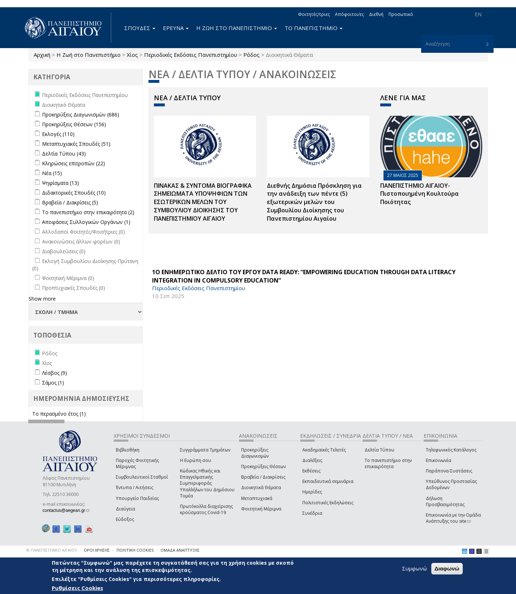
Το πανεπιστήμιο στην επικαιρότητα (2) (88, 212)
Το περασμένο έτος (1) (59, 413)
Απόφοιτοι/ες (349, 14)
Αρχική (42, 54)
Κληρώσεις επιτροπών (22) (73, 163)
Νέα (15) (52, 173)
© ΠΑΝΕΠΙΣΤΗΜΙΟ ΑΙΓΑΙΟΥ (51, 550)
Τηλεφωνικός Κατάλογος (451, 450)
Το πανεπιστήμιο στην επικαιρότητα (388, 463)
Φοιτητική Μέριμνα (261, 509)
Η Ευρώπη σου (195, 460)
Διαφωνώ (447, 568)
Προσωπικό (401, 14)
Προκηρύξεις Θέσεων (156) (74, 124)
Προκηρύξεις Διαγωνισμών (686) (80, 114)
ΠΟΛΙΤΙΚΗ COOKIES (135, 550)
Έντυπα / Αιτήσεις (134, 487)
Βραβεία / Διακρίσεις (263, 477)
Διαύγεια (125, 509)
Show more (42, 298)
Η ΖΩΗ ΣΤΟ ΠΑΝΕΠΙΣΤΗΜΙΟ (236, 27)
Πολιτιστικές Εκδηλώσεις (327, 503)
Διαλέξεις (312, 460)
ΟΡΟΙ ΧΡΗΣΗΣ (97, 550)
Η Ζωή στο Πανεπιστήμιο (88, 54)
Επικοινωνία (438, 460)
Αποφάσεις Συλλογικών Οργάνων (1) (86, 221)
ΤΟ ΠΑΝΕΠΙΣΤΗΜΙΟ (314, 27)
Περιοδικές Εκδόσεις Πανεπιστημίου (190, 54)
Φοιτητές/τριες (314, 14)
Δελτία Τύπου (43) (64, 153)
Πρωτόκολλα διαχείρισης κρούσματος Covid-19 (206, 509)
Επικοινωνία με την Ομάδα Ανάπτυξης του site (453, 518)
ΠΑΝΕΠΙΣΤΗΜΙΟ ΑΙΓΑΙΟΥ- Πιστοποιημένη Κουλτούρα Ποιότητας (419, 194)
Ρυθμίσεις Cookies (77, 587)
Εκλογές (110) (58, 134)
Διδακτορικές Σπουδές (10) (74, 192)
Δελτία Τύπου (379, 450)
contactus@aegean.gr (66, 510)
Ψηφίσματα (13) (60, 182)
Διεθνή (376, 14)
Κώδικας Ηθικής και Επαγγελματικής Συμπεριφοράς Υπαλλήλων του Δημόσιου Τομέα (207, 483)
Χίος (132, 54)
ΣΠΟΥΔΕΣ (139, 27)
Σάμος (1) (53, 382)
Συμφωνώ (414, 568)
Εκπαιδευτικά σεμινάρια (327, 481)
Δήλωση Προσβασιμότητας (445, 501)
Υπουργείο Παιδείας (137, 498)
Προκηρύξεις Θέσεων (263, 466)
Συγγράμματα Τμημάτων (205, 450)
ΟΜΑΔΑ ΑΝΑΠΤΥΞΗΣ (180, 550)
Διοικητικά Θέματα (261, 487)
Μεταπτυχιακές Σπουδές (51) (76, 143)
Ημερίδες (312, 492)
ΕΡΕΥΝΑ (176, 27)
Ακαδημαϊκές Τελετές (324, 450)
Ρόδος (251, 54)
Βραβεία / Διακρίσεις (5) (70, 202)
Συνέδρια (312, 513)
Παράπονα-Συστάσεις (449, 471)
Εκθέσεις (311, 471)
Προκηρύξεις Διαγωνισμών (255, 453)
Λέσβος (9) (54, 372)
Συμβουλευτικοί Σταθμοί (142, 477)
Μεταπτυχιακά (256, 498)
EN (478, 14)
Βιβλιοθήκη (127, 450)
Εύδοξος (125, 519)
